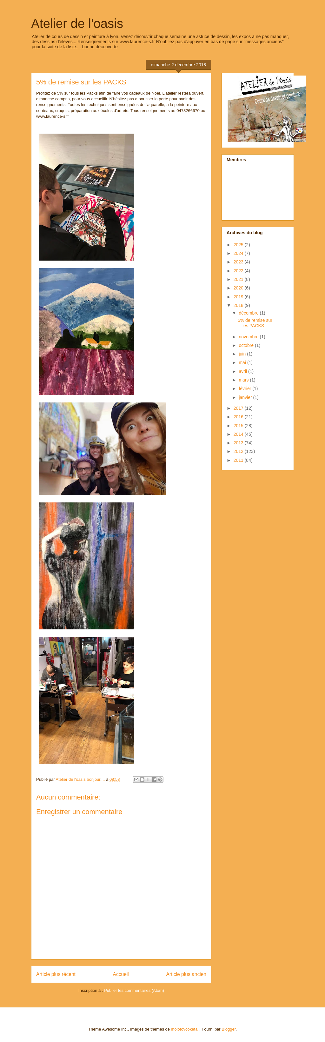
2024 (239, 253)
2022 (239, 270)
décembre (249, 312)
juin (243, 353)
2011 (239, 460)
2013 (239, 442)
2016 (239, 416)
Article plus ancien (186, 974)
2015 (239, 425)
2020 (239, 287)
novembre (249, 336)
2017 (239, 408)
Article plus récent (56, 974)
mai (243, 362)
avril (243, 371)
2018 (239, 305)
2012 (239, 451)
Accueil (121, 974)
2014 (239, 434)
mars (244, 379)
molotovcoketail (185, 1029)
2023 (239, 261)
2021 (239, 279)
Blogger (228, 1029)
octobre (247, 345)
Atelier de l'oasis (77, 23)
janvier (246, 397)
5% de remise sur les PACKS (255, 323)
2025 (239, 244)
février (245, 388)
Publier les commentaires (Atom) (134, 990)
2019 (239, 296)
